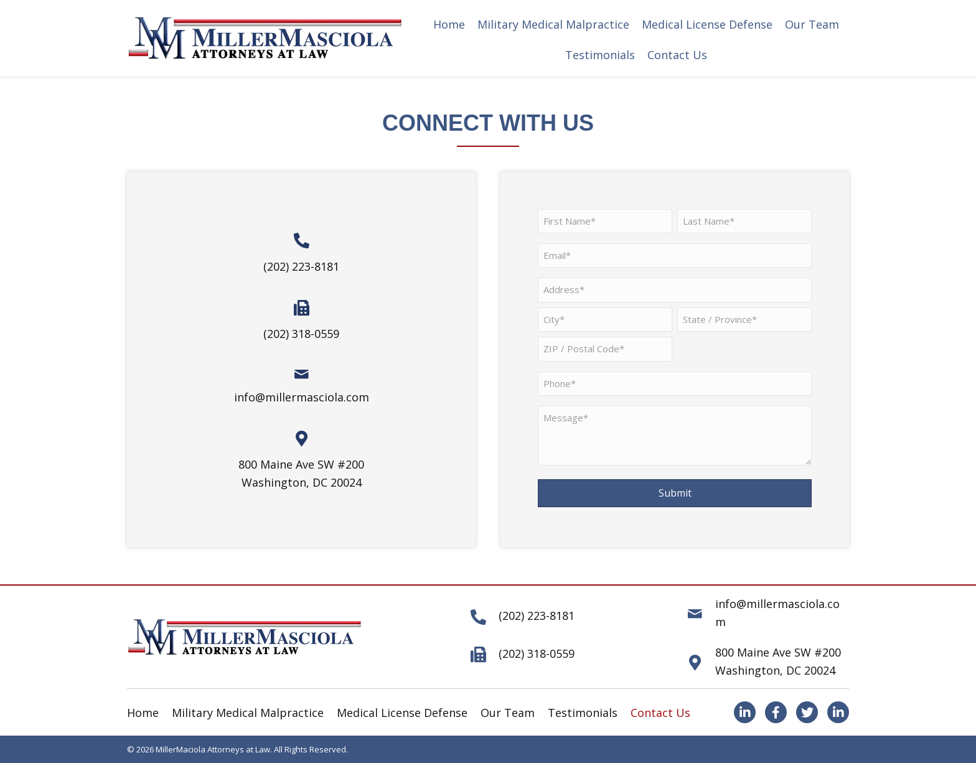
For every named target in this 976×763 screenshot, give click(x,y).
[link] (449, 24)
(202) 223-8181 (301, 266)
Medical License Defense (402, 712)
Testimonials (582, 712)
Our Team (508, 712)
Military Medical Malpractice (248, 712)
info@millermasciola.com (301, 397)
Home (143, 712)
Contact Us (660, 712)
